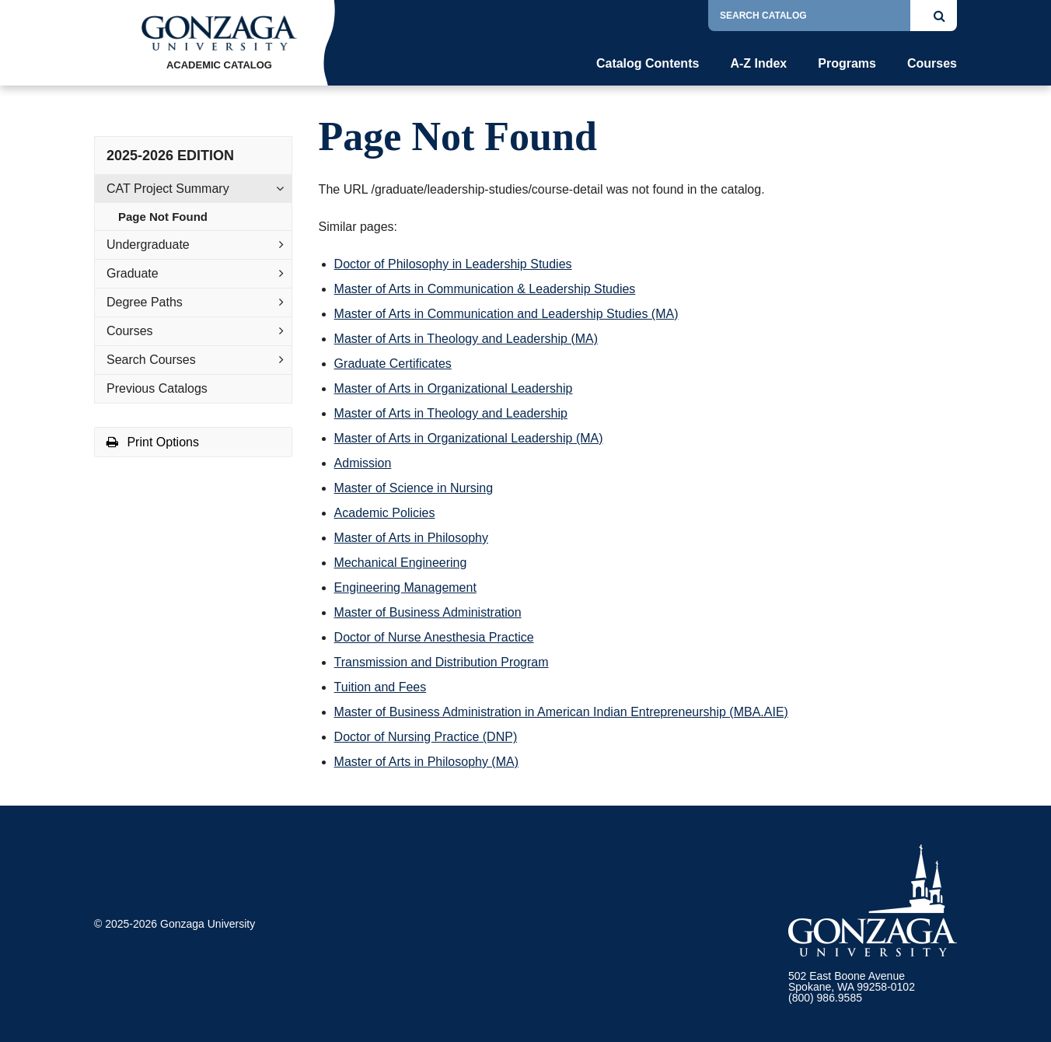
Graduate (132, 273)
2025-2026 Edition (170, 155)
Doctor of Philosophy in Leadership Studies (453, 264)
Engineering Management (405, 587)
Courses (932, 64)
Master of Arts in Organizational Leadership (453, 388)
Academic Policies (384, 512)
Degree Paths (144, 302)
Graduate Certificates (393, 363)
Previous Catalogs (157, 388)
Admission (363, 463)
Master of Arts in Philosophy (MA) (426, 761)
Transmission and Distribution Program (441, 662)
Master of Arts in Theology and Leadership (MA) (466, 338)
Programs (847, 64)
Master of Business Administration (428, 612)
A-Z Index (758, 64)
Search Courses (151, 359)
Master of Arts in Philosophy (411, 537)
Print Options (152, 442)
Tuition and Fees (380, 687)
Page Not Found (163, 216)
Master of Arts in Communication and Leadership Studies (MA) (506, 313)
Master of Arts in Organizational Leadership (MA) (468, 438)
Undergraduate (148, 244)
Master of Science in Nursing (414, 488)
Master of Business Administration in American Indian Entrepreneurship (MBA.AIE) (561, 712)
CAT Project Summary (167, 188)
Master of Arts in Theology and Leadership (450, 413)
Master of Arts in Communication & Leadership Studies (485, 288)
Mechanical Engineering (400, 562)
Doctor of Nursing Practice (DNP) (426, 736)
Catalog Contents (647, 64)
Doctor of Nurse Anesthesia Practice (434, 637)
